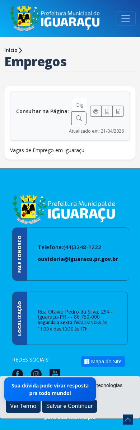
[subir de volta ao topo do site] (128, 420)
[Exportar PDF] (107, 111)
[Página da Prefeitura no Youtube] (57, 373)
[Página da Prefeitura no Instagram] (38, 373)
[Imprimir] (96, 111)
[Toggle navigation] (126, 18)
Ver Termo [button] (23, 406)
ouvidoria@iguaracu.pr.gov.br (78, 259)
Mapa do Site (103, 361)
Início (11, 49)
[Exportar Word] (118, 111)
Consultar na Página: (42, 111)
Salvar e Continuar (69, 406)
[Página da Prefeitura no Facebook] (19, 373)
